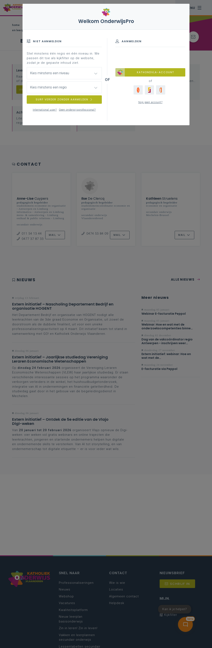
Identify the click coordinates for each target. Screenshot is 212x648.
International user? (45, 109)
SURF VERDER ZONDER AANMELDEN (64, 99)
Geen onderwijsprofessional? (77, 109)
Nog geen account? (150, 102)
